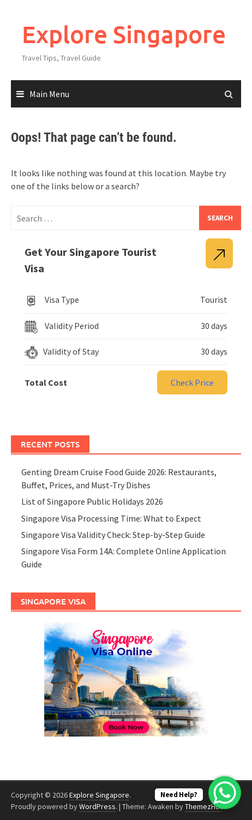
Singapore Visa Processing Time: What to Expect (111, 518)
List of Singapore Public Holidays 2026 (92, 501)
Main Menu (49, 93)
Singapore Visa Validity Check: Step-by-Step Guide (113, 534)
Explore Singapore (124, 34)
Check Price (192, 382)
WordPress (97, 806)
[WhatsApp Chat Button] (224, 792)
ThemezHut (203, 806)
